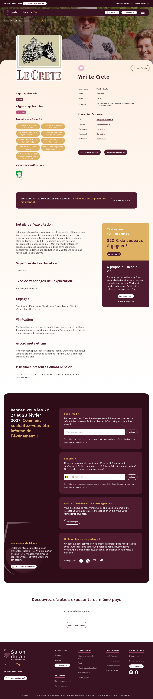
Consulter (101, 129)
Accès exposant (142, 3)
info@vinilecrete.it (105, 120)
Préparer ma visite (126, 301)
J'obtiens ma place (121, 200)
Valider (132, 432)
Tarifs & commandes (116, 152)
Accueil (7, 21)
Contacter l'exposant (89, 152)
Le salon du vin (61, 650)
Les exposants (126, 296)
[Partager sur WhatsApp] (88, 561)
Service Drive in (84, 673)
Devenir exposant (124, 3)
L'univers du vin (135, 656)
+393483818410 (103, 124)
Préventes (131, 12)
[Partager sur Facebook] (81, 561)
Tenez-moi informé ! (36, 3)
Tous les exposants (113, 661)
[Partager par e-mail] (95, 561)
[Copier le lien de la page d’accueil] (101, 561)
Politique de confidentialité (75, 442)
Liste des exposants (23, 21)
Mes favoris (142, 68)
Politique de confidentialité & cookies (75, 695)
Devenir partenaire (62, 686)
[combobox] (69, 477)
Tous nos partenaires (63, 681)
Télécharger (72, 522)
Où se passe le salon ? (87, 668)
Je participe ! (114, 254)
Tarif (80, 663)
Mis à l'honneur (112, 656)
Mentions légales (99, 695)
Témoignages (83, 677)
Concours (113, 12)
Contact (58, 660)
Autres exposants (76, 625)
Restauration (60, 655)
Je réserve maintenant (25, 567)
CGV (109, 695)
